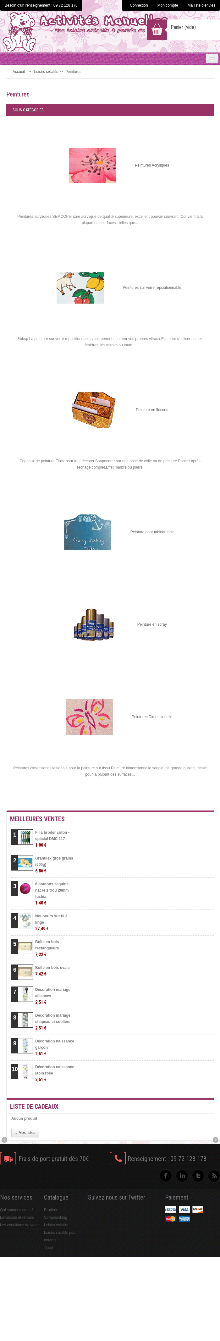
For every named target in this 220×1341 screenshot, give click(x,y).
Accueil (19, 71)
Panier (183, 27)
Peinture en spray (152, 624)
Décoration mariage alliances (52, 996)
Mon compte (167, 5)
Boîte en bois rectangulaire (47, 948)
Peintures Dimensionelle (152, 717)
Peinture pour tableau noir (152, 532)
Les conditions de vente (20, 1225)
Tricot (48, 1247)
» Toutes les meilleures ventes (171, 1091)
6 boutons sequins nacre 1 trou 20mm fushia (52, 893)
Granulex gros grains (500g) (54, 864)
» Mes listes (25, 1132)
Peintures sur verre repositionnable (152, 287)
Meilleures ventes (37, 819)
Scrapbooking (55, 1217)
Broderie (51, 1210)
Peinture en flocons (152, 410)
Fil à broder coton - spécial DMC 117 (52, 839)
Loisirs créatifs (46, 71)
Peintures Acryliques (152, 165)
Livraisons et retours (17, 1217)
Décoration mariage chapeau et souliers (52, 1021)
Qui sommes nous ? (17, 1210)
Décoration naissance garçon (54, 1047)
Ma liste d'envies (201, 5)
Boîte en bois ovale (52, 970)
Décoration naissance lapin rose (54, 1073)
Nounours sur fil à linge (51, 922)
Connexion (139, 5)
